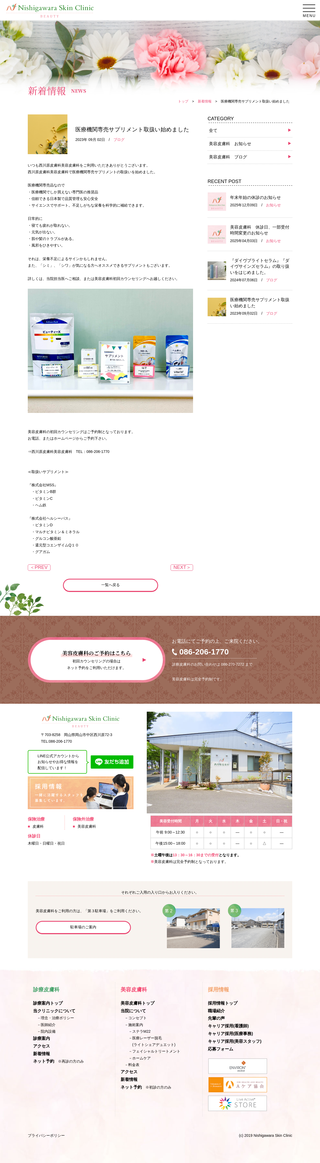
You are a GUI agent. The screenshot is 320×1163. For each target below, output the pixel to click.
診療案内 (41, 1038)
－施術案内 (134, 1025)
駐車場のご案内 (83, 927)
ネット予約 (43, 1061)
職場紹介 (216, 1011)
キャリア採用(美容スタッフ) (235, 1041)
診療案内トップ (48, 1003)
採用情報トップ (222, 1003)
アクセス (41, 1046)
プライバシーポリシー (46, 1135)
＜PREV (39, 567)
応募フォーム (220, 1049)
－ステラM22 (139, 1031)
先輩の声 (216, 1018)
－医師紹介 (46, 1025)
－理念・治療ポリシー (55, 1018)
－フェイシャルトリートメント (154, 1051)
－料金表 (132, 1065)
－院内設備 (46, 1031)
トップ (183, 101)
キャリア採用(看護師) (228, 1026)
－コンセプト (136, 1018)
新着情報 (205, 101)
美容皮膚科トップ (137, 1003)
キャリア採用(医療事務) (230, 1033)
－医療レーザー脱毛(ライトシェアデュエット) (152, 1041)
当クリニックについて (54, 1011)
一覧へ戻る (110, 585)
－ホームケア (140, 1058)
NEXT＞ (182, 567)
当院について (133, 1011)
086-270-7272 (232, 664)
